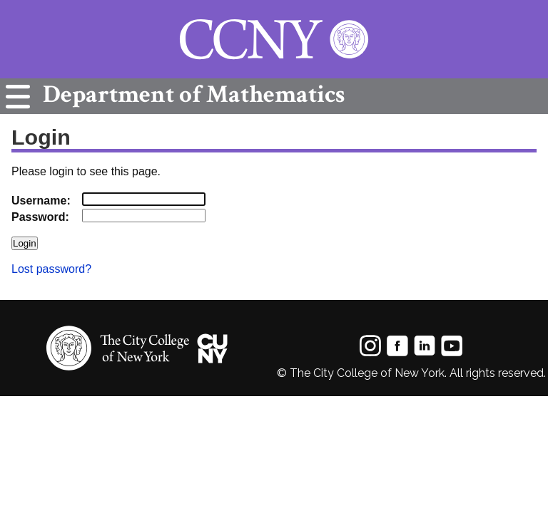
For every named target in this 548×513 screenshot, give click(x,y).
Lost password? (51, 269)
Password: (40, 217)
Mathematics (190, 94)
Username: (41, 201)
